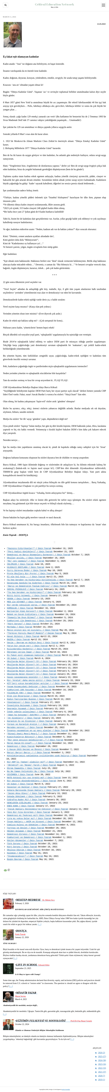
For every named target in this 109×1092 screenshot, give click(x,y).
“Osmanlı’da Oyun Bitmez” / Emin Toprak (30, 617)
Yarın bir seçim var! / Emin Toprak (27, 645)
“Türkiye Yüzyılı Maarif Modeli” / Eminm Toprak (34, 633)
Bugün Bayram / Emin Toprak (22, 859)
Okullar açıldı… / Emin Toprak (24, 557)
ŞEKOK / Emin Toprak (18, 598)
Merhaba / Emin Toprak (19, 627)
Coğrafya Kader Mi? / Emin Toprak (26, 799)
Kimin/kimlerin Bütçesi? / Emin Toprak (29, 736)
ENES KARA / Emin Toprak (21, 806)
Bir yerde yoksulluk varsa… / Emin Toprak (31, 605)
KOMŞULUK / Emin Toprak (20, 608)
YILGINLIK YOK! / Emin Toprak (24, 693)
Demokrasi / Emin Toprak (21, 746)
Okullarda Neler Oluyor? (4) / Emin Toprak (31, 664)
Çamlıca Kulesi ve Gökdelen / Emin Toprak (31, 824)
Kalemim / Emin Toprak (19, 853)
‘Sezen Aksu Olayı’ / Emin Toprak (26, 793)
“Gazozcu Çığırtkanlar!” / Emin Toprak (29, 548)
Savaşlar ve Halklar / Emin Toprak (27, 787)
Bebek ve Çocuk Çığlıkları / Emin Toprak (30, 614)
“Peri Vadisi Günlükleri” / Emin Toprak (30, 551)
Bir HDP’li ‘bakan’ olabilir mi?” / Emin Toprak (34, 762)
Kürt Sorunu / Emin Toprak (22, 846)
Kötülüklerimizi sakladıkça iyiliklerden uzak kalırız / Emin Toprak (46, 755)
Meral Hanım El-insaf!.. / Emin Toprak (29, 743)
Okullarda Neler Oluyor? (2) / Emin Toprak (31, 671)
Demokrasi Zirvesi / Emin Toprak (25, 834)
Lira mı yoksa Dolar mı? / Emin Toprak (29, 818)
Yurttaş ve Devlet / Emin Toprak (25, 828)
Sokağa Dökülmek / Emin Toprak (24, 796)
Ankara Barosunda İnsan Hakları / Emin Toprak (33, 790)
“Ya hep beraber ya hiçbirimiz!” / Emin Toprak (34, 592)
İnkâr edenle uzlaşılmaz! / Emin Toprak (30, 711)
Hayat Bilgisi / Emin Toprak (23, 636)
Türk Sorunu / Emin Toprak (22, 843)
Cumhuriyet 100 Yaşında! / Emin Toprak (29, 689)
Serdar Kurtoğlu (66, 1089)
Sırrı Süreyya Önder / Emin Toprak (27, 570)
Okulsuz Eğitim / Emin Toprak (24, 850)
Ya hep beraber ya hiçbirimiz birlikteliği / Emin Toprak (40, 579)
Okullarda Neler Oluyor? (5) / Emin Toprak (31, 661)
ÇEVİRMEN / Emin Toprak (20, 774)
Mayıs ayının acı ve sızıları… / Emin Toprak (32, 630)
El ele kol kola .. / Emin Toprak (26, 576)
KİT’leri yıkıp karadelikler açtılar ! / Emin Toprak (37, 683)
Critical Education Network (54, 4)
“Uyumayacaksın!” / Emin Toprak (25, 856)
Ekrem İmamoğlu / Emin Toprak (24, 768)
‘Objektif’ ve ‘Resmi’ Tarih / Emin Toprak (31, 765)
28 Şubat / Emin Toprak (20, 658)
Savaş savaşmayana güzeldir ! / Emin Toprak (32, 677)
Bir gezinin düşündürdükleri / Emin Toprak (31, 780)
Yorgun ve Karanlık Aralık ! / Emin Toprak (31, 724)
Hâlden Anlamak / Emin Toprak (24, 831)
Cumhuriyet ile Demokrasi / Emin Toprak (30, 620)
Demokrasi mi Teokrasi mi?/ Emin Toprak (30, 815)
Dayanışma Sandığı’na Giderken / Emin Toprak (32, 583)
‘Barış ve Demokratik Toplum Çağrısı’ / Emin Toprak (37, 586)
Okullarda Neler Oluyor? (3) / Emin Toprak (31, 667)
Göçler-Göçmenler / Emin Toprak (25, 840)
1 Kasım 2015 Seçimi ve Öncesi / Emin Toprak (32, 749)
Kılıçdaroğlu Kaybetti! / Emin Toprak (28, 649)
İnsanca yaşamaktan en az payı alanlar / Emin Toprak (37, 730)
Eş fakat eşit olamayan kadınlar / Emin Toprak (34, 655)
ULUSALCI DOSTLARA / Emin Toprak (25, 567)
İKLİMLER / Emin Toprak (20, 564)
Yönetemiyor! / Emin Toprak (22, 702)
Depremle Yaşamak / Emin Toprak (25, 708)
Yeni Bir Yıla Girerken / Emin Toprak (28, 812)
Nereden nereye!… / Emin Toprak (25, 727)
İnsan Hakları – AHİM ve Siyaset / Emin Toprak (34, 821)
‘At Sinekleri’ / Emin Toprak (24, 718)
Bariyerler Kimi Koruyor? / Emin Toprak (30, 611)
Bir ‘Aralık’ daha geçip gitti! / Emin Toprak (33, 680)
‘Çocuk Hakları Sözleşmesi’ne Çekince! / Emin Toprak (37, 809)
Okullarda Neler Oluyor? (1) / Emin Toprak (31, 674)
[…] (39, 924)
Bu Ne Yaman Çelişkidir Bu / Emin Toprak (30, 771)
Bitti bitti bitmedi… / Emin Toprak (27, 595)
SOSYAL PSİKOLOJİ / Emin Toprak (25, 589)
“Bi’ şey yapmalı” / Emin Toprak (25, 561)
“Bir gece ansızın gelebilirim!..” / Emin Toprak (35, 740)
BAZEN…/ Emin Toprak (18, 639)
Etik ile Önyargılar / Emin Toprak (27, 696)
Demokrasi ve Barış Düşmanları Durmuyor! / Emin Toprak (38, 554)
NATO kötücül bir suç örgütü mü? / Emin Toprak (34, 777)
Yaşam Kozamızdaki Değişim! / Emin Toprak (31, 686)
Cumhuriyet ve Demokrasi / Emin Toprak (29, 837)
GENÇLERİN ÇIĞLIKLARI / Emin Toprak (27, 802)
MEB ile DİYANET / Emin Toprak (24, 601)
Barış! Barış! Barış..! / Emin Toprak (28, 752)
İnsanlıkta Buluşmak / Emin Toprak (27, 705)
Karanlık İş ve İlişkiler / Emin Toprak (30, 721)
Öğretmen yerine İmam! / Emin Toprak (28, 652)
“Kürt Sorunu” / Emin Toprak (23, 623)
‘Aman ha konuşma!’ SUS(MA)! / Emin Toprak (31, 714)
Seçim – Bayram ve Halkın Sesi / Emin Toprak (32, 642)
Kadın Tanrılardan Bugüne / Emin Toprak (30, 699)
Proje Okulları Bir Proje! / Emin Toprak (30, 573)
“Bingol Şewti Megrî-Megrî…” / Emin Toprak (31, 733)
